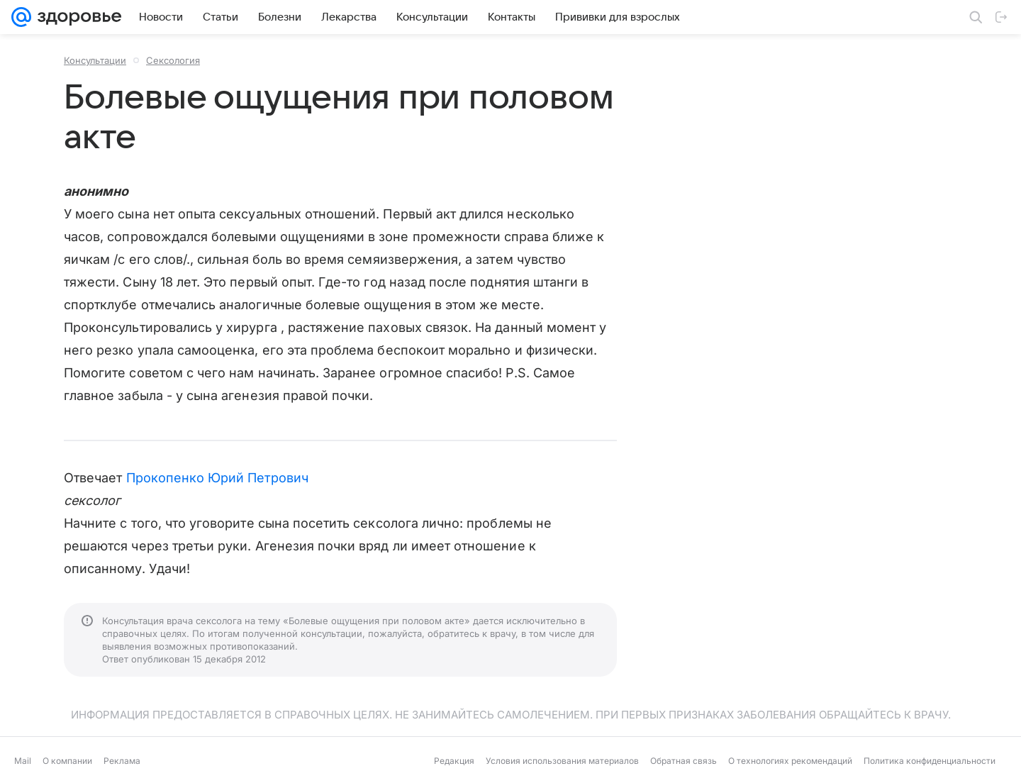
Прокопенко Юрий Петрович (217, 477)
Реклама (122, 760)
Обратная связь (683, 760)
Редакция (454, 760)
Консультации (95, 60)
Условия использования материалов (562, 760)
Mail (22, 760)
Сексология (173, 60)
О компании (67, 760)
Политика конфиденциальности (929, 760)
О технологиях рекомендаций (790, 760)
